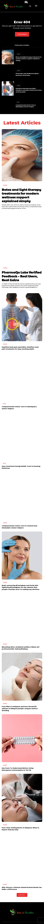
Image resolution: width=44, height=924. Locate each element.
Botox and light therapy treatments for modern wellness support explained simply (29, 58)
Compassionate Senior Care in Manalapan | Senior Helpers (26, 106)
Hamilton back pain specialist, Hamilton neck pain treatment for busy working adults (29, 90)
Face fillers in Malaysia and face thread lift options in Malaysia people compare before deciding (20, 708)
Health (18, 54)
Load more (22, 895)
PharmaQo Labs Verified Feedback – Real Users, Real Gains (27, 74)
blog (18, 102)
